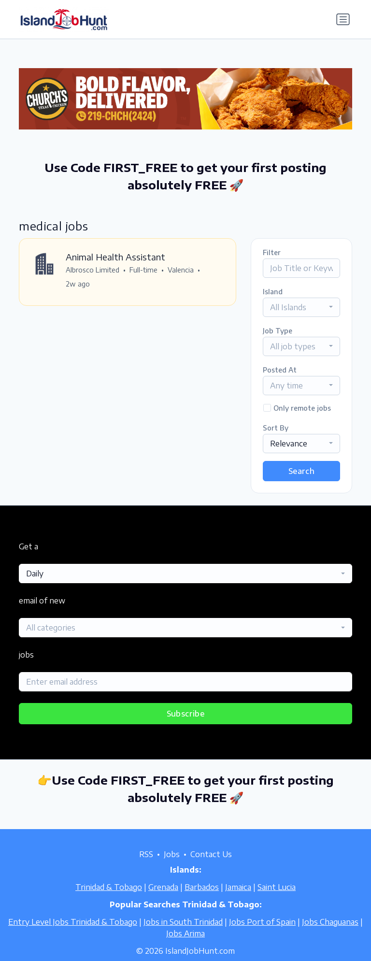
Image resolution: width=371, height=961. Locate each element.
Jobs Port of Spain (262, 922)
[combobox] (301, 307)
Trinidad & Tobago (108, 887)
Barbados (202, 887)
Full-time (143, 270)
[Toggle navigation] (343, 19)
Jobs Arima (185, 933)
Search (301, 471)
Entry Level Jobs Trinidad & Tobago (72, 922)
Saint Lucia (276, 887)
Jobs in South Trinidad (183, 922)
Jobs (172, 854)
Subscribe (186, 713)
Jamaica (238, 887)
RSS (146, 854)
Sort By (275, 428)
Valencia (181, 270)
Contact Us (211, 854)
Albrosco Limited (92, 270)
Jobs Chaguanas (330, 922)
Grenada (163, 887)
